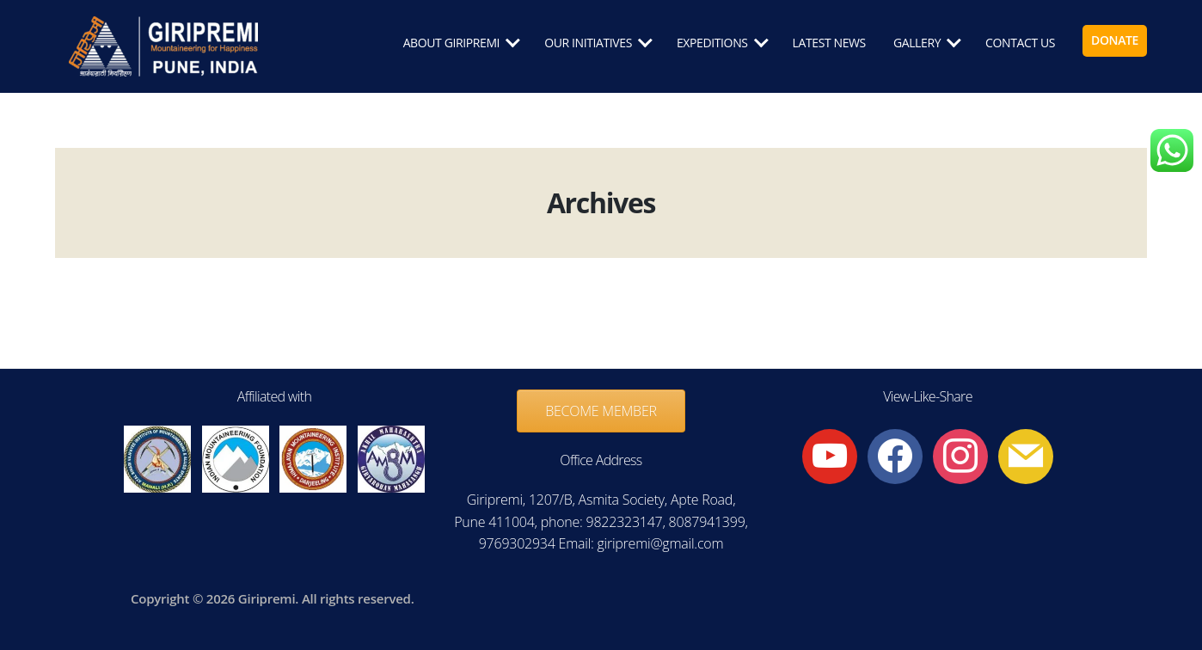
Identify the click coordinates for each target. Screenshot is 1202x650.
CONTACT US (1020, 43)
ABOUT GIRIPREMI (451, 43)
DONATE (1114, 41)
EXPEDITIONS (712, 43)
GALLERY (917, 43)
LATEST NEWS (829, 43)
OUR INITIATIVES (588, 43)
